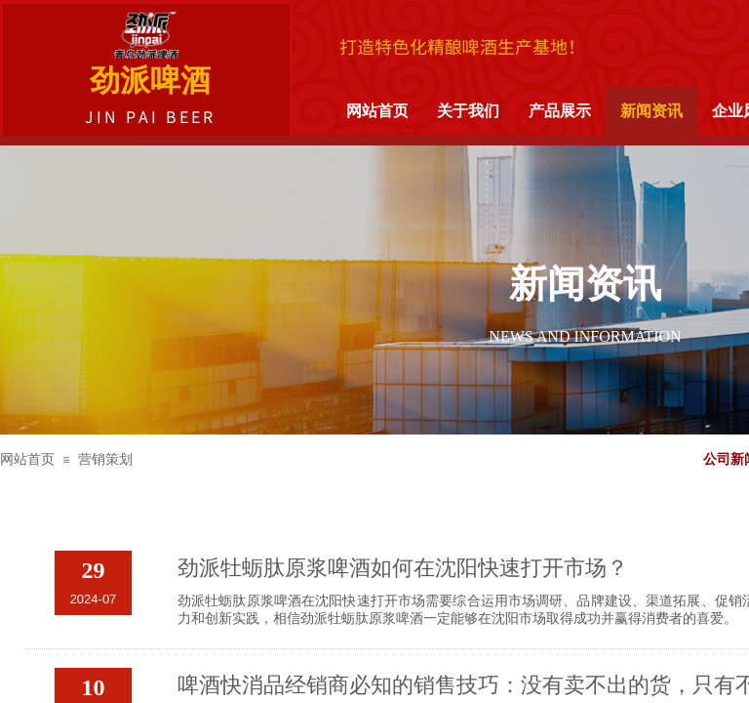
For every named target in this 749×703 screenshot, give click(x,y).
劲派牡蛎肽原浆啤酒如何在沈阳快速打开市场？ (402, 568)
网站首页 (27, 459)
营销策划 (105, 459)
